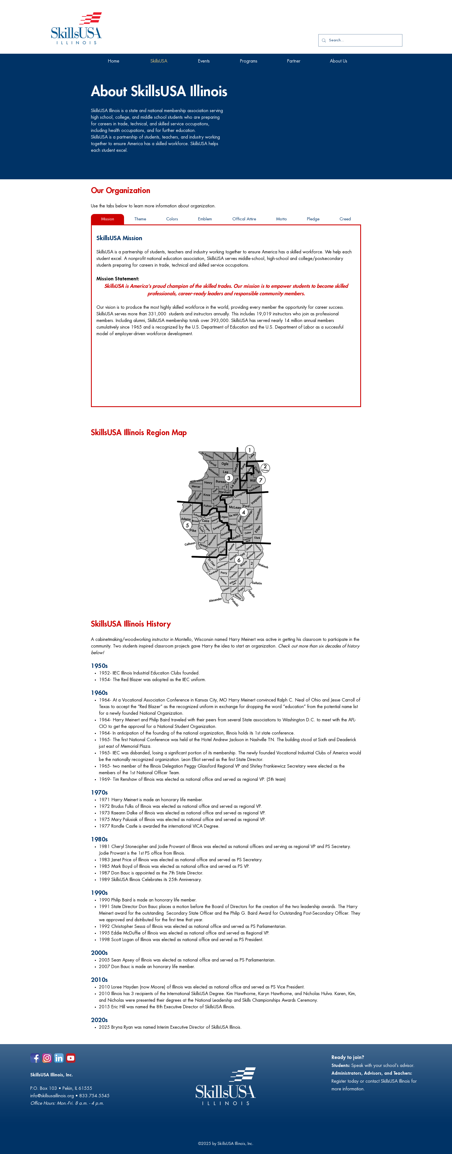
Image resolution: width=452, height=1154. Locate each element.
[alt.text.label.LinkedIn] (59, 1058)
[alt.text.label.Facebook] (35, 1058)
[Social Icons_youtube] (71, 1058)
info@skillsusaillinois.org (52, 1096)
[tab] (107, 219)
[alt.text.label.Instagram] (47, 1058)
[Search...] (360, 40)
